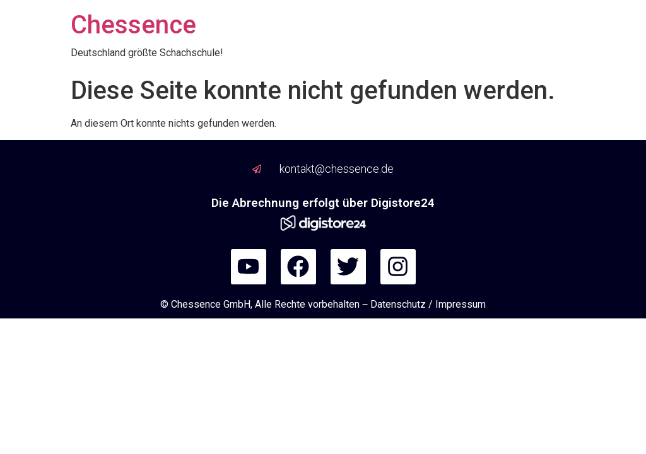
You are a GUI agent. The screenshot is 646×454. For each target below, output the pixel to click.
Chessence (133, 25)
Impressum (460, 304)
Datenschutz (398, 304)
